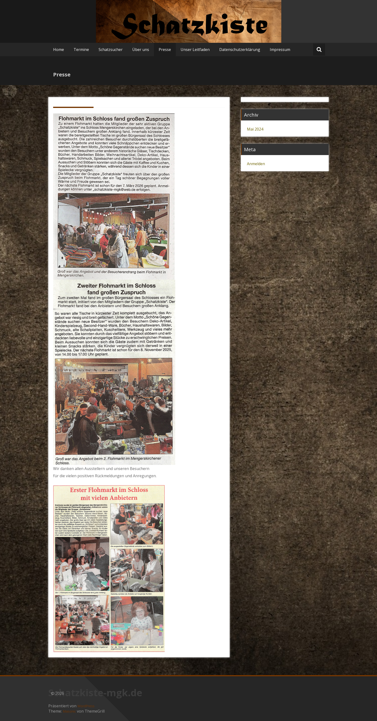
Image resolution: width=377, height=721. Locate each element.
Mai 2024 (255, 129)
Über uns (140, 49)
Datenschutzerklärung (239, 49)
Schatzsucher (111, 49)
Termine (81, 49)
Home (58, 49)
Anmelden (256, 163)
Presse (165, 49)
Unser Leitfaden (195, 49)
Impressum (280, 49)
